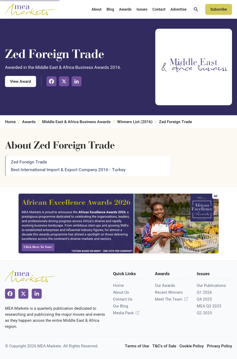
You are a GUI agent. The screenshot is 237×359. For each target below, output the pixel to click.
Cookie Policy (191, 346)
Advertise (179, 9)
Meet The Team (168, 299)
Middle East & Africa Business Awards (76, 121)
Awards (125, 9)
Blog (110, 9)
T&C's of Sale (164, 346)
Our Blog (120, 306)
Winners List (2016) (135, 121)
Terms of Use (137, 346)
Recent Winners (169, 292)
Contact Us (122, 299)
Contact (159, 9)
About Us (121, 292)
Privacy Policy (219, 346)
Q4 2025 (204, 299)
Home (10, 121)
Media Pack (123, 313)
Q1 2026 (204, 292)
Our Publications (211, 285)
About (97, 9)
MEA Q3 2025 (209, 306)
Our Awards (165, 285)
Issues (142, 9)
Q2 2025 (204, 313)
